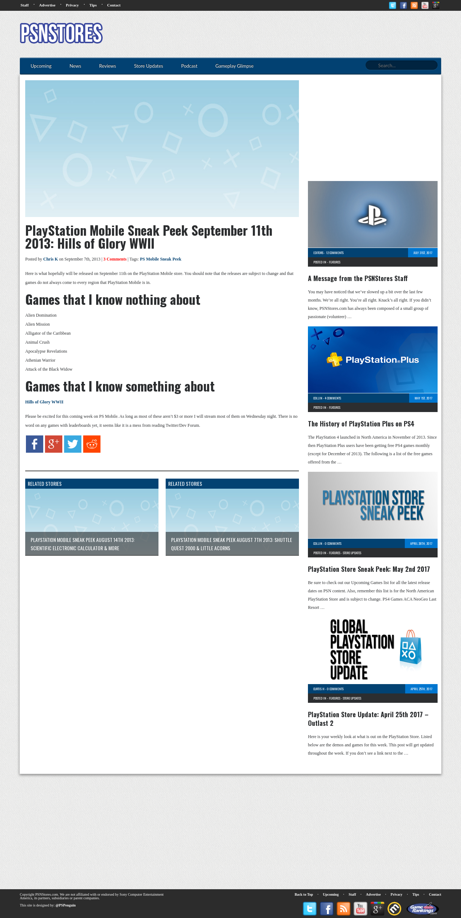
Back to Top (304, 894)
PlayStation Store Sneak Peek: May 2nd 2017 (369, 569)
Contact (113, 5)
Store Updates (352, 552)
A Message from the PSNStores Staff (358, 278)
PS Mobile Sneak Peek (160, 259)
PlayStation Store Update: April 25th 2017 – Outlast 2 (368, 719)
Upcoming (331, 894)
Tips (93, 5)
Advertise (47, 5)
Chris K (50, 259)
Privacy (72, 5)
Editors (318, 252)
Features (334, 261)
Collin (317, 398)
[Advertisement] (310, 34)
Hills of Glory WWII (44, 401)
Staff (25, 5)
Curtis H (319, 688)
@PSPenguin (65, 905)
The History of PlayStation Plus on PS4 (361, 423)
